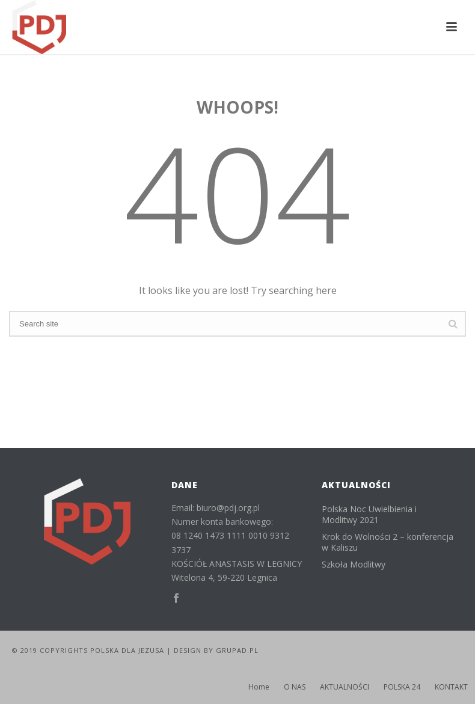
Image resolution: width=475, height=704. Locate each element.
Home (258, 687)
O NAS (294, 687)
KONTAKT (451, 687)
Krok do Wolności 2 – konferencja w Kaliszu (387, 542)
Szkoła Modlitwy (353, 564)
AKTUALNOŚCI (344, 687)
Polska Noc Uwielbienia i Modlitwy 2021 (369, 514)
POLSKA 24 (402, 687)
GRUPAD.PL (237, 650)
